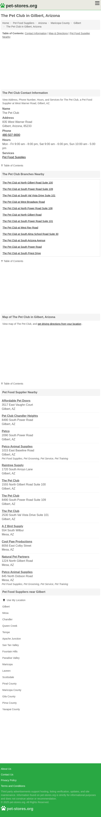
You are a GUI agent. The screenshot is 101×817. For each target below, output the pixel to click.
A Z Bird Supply (12, 526)
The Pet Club (10, 480)
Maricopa (7, 664)
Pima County (9, 702)
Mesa (5, 613)
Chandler (7, 619)
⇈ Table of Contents (12, 165)
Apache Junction (11, 638)
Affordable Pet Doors (16, 400)
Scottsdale (8, 677)
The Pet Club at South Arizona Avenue (24, 240)
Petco (6, 431)
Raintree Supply (13, 465)
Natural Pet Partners (15, 556)
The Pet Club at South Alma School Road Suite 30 (30, 234)
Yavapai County (11, 709)
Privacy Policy (8, 780)
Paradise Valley (11, 657)
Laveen (6, 670)
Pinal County (9, 683)
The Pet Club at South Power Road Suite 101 (28, 221)
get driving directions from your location (59, 323)
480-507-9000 (11, 134)
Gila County (8, 696)
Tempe (6, 632)
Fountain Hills (10, 651)
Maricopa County (11, 690)
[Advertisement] (50, 62)
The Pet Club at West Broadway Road (24, 201)
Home (5, 23)
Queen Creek (9, 625)
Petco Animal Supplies (17, 446)
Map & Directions (58, 33)
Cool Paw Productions (17, 541)
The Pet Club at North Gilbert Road (22, 214)
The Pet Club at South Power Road (22, 246)
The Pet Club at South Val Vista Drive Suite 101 (29, 195)
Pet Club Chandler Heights (20, 415)
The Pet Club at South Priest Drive (22, 253)
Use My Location (13, 600)
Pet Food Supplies (14, 157)
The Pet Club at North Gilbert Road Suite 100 (28, 182)
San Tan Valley (10, 645)
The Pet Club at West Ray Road (20, 227)
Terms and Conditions (13, 786)
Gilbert (6, 606)
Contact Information (36, 33)
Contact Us (7, 774)
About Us (6, 768)
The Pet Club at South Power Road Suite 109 (28, 189)
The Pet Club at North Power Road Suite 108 (27, 208)
